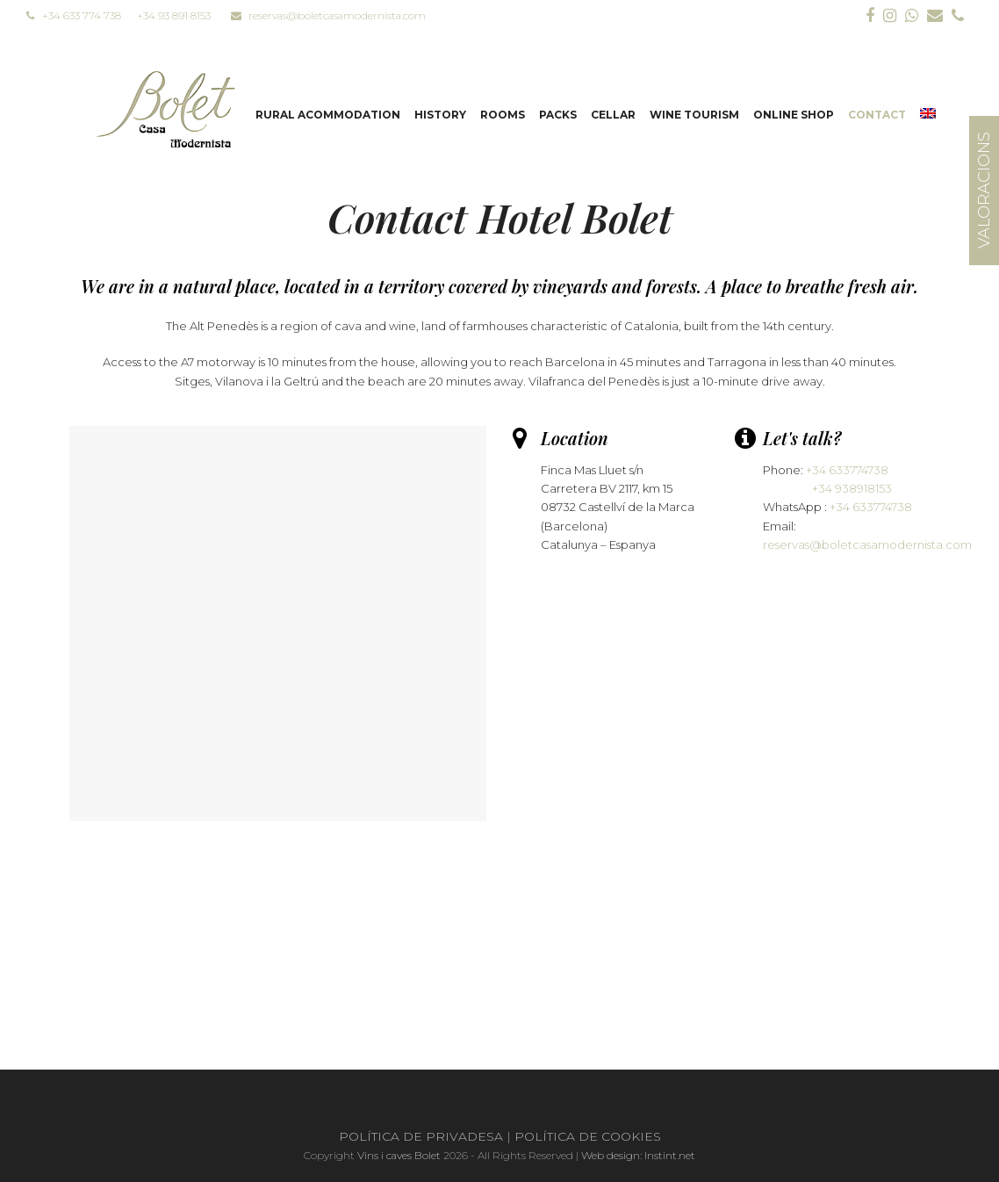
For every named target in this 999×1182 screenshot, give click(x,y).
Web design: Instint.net (638, 1155)
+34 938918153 (852, 488)
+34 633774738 (847, 470)
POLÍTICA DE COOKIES (587, 1136)
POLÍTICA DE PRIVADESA (421, 1136)
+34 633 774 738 (73, 15)
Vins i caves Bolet (399, 1155)
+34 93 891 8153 (174, 15)
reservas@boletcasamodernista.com (329, 15)
